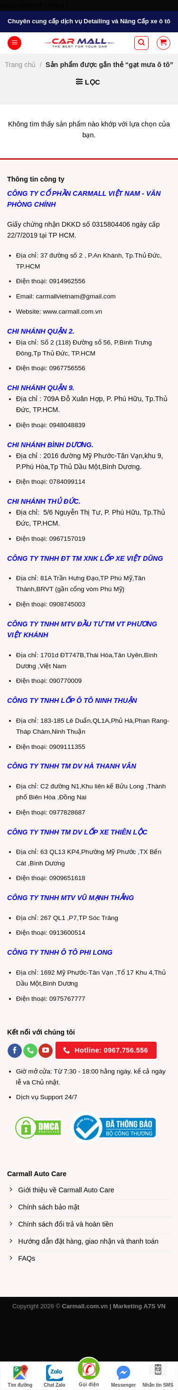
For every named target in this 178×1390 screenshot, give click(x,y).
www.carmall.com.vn (72, 311)
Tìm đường (20, 1376)
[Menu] (14, 43)
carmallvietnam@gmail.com (76, 296)
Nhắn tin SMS (157, 1376)
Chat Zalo (55, 1376)
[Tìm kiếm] (141, 43)
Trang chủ (20, 64)
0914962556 (67, 281)
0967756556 (67, 368)
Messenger (123, 1376)
